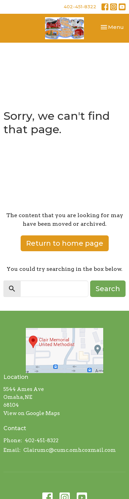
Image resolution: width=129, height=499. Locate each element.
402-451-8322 (80, 6)
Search (108, 289)
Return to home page (64, 243)
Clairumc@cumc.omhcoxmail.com (69, 450)
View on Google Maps (31, 413)
